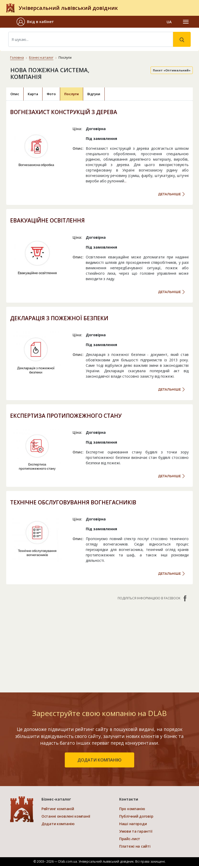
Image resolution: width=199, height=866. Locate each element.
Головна (17, 57)
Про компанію (132, 808)
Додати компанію (58, 823)
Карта (33, 94)
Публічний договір (136, 816)
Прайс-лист (129, 838)
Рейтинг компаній (57, 808)
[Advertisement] (99, 644)
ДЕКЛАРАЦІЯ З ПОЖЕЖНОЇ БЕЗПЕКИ (59, 318)
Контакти (128, 799)
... (125, 180)
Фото (51, 94)
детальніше (169, 194)
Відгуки (93, 94)
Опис (14, 94)
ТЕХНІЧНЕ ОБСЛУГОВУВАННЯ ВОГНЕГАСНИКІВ (73, 502)
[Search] (90, 39)
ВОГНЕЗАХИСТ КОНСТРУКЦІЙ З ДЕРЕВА (63, 112)
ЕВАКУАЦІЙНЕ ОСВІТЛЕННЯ (47, 220)
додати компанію (99, 760)
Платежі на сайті (135, 846)
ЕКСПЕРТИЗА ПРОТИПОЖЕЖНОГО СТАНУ (66, 415)
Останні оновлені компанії (65, 816)
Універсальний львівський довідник (68, 7)
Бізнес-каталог (41, 57)
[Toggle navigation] (186, 22)
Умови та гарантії (135, 831)
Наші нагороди (133, 823)
